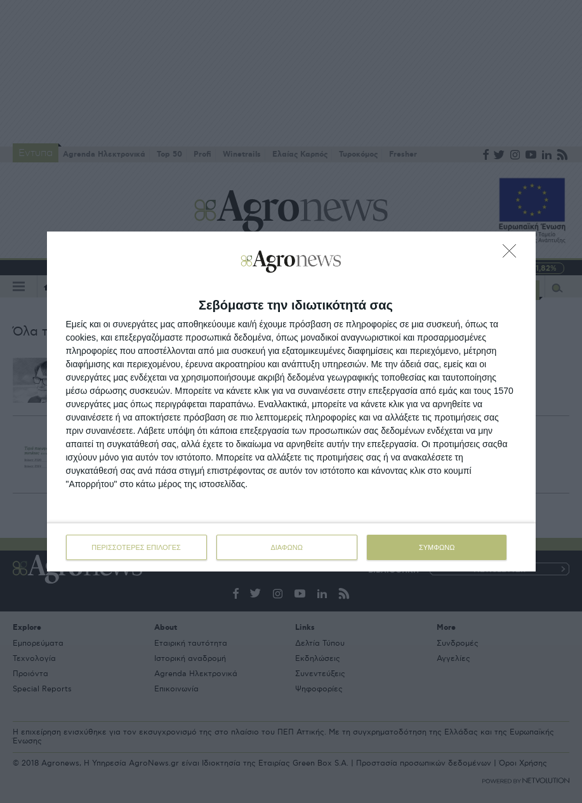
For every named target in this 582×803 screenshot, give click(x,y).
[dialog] (291, 401)
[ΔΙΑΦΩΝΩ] (513, 254)
